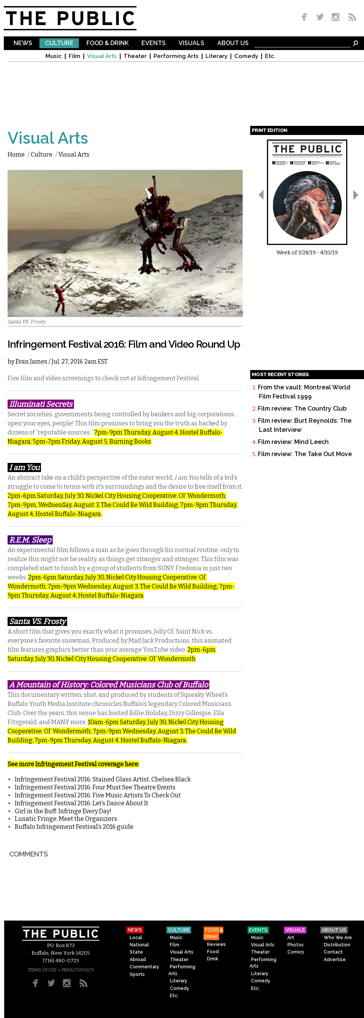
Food (213, 951)
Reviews (216, 944)
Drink (212, 959)
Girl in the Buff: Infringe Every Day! (63, 811)
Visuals (191, 43)
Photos (295, 944)
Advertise (335, 959)
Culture (59, 43)
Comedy (246, 56)
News (23, 43)
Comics (295, 952)
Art (290, 937)
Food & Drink (107, 43)
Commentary (144, 966)
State (136, 952)
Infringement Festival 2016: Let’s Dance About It (81, 803)
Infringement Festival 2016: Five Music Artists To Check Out (98, 795)
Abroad (138, 959)
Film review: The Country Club (302, 408)
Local (136, 937)
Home (16, 154)
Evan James (31, 361)
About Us (233, 43)
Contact (333, 952)
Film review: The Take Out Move (305, 454)
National (139, 944)
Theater (135, 56)
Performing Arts (176, 56)
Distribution (337, 944)
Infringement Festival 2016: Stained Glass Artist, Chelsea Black (103, 779)
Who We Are (338, 937)
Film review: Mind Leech (293, 441)
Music (54, 56)
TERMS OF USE (42, 970)
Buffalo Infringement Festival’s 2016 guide (74, 826)
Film (74, 56)
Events (153, 43)
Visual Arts (102, 56)
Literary (217, 56)
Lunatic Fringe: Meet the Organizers (66, 818)
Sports (137, 974)
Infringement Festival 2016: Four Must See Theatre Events (95, 787)
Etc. (270, 56)
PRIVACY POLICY (78, 970)
